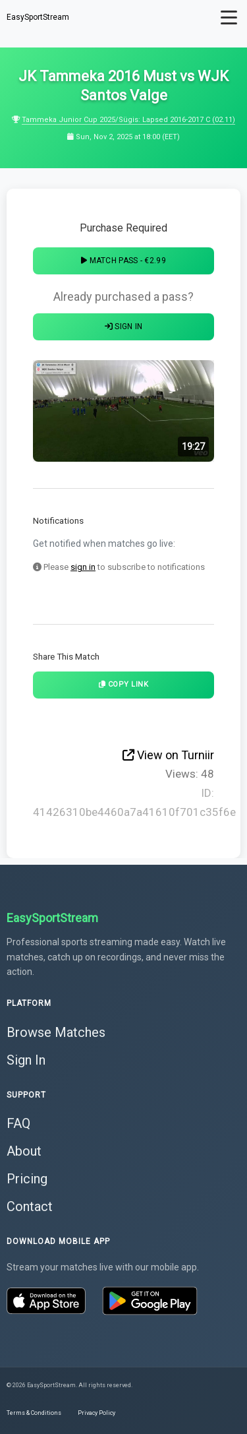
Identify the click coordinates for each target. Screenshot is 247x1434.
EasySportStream (38, 17)
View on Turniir (168, 755)
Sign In (124, 326)
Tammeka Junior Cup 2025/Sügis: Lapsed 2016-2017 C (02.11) (128, 119)
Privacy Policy (96, 1413)
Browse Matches (56, 1032)
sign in (83, 567)
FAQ (18, 1123)
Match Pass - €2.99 (123, 260)
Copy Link (124, 684)
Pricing (27, 1179)
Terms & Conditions (34, 1413)
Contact (30, 1206)
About (24, 1151)
